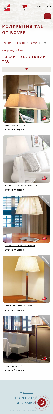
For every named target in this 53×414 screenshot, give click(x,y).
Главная (7, 42)
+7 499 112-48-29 (43, 6)
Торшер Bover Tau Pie (14, 366)
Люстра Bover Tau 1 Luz (15, 125)
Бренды (21, 42)
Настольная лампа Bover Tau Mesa (20, 245)
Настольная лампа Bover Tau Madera (21, 185)
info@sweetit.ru (28, 402)
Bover (34, 42)
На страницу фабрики (12, 50)
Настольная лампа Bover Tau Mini (19, 305)
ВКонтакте (28, 392)
